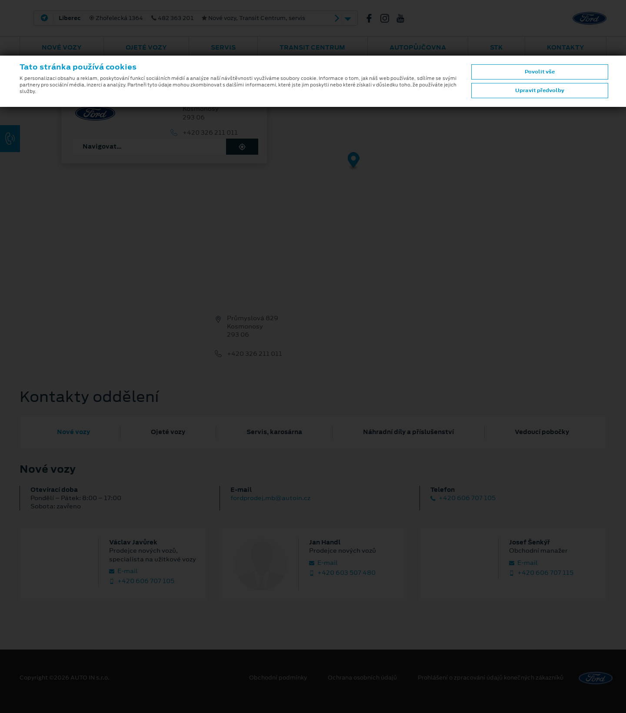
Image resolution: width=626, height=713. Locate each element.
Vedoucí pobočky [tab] (542, 432)
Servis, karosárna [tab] (274, 432)
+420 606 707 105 (463, 498)
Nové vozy (62, 47)
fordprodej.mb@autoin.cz (270, 498)
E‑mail (123, 571)
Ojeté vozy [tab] (168, 432)
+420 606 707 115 (541, 573)
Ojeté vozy (146, 47)
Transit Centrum (312, 47)
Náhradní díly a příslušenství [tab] (408, 432)
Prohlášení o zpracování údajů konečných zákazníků (490, 678)
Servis (223, 47)
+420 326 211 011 (210, 133)
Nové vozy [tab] (73, 432)
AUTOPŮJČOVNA (418, 47)
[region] (313, 167)
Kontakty (565, 47)
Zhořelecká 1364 (182, 18)
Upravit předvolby (539, 90)
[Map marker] (354, 161)
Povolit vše (540, 71)
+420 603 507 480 (342, 573)
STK (496, 47)
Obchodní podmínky (278, 678)
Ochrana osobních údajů (362, 678)
